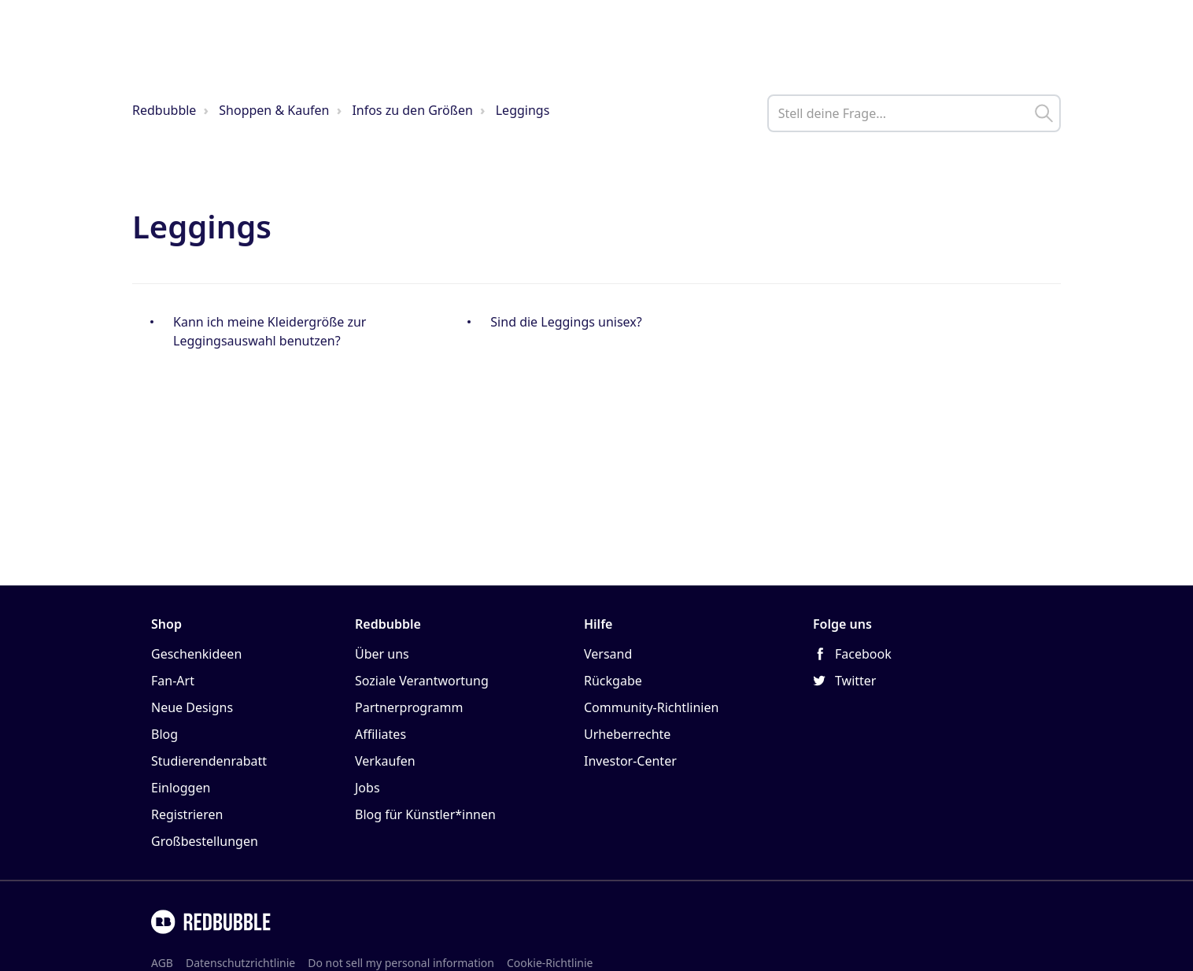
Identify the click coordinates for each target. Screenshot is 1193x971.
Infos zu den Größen (412, 110)
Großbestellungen (204, 841)
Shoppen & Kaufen (274, 110)
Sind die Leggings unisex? (565, 321)
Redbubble (164, 110)
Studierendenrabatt (209, 761)
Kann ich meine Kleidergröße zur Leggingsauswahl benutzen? (269, 331)
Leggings (523, 110)
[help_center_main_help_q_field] (914, 113)
